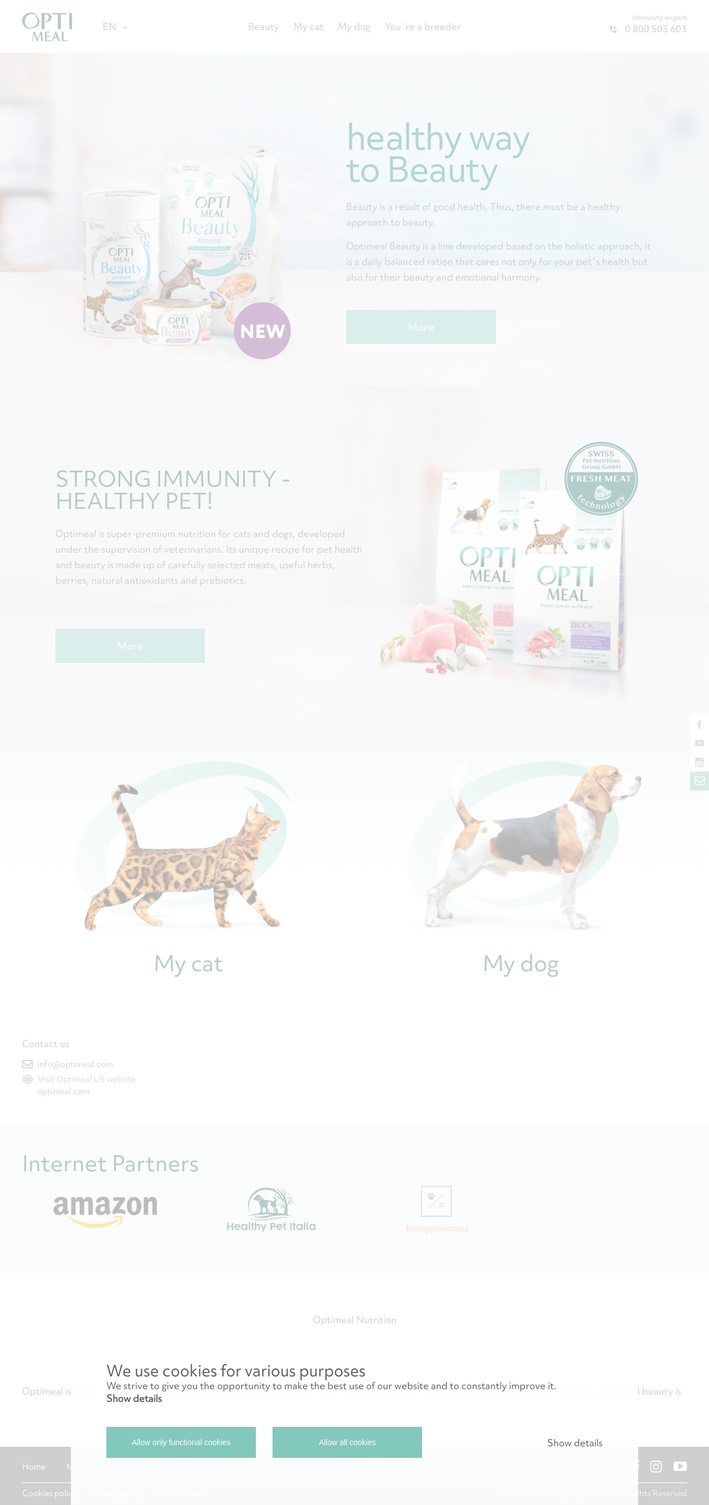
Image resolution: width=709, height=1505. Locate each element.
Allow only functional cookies (181, 1442)
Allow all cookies (347, 1442)
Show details (134, 1398)
